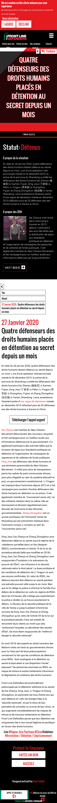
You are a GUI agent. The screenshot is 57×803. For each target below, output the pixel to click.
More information (10, 18)
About (4, 298)
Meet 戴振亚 (12, 267)
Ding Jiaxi (7, 461)
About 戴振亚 (29, 134)
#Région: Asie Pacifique (21, 732)
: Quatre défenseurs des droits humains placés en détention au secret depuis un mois (23, 308)
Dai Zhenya (8, 429)
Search (49, 43)
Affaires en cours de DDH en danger (42, 794)
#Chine (39, 732)
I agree (8, 24)
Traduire (50, 51)
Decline (24, 24)
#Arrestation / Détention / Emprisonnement (28, 736)
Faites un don (22, 43)
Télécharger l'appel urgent (28, 419)
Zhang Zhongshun (32, 513)
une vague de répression (33, 401)
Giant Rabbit (39, 781)
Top (3, 292)
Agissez (28, 763)
